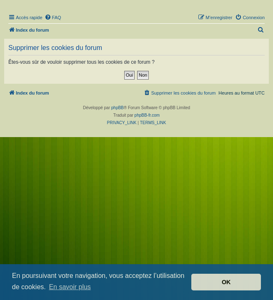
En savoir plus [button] (70, 286)
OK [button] (226, 282)
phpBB (117, 107)
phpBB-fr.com (147, 115)
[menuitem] (53, 17)
